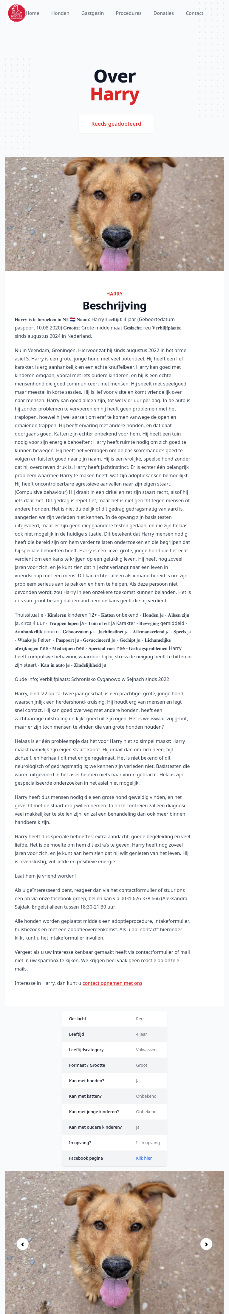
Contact (194, 13)
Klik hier (144, 1158)
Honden (60, 13)
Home (32, 13)
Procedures (128, 13)
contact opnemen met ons (113, 983)
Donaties (164, 13)
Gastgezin (92, 13)
